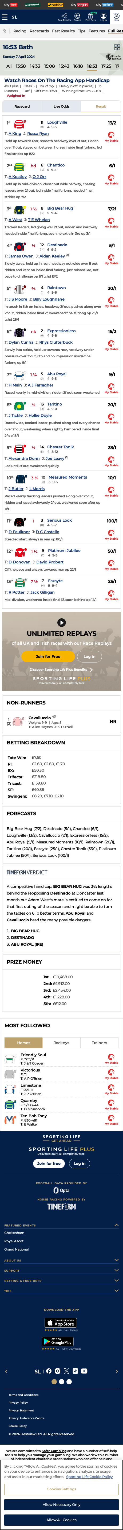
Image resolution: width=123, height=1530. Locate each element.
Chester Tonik (60, 447)
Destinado (57, 245)
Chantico (56, 165)
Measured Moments (68, 477)
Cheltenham (14, 1233)
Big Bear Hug (60, 208)
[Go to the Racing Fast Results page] (64, 17)
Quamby (29, 1100)
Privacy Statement (21, 1410)
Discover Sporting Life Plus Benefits (61, 670)
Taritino (54, 404)
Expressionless (61, 330)
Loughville (57, 122)
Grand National (16, 1249)
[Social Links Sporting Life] (54, 1381)
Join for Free (48, 656)
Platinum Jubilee (64, 550)
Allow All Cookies (61, 1521)
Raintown (56, 287)
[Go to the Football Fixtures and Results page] (77, 17)
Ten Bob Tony (34, 1116)
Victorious (30, 1070)
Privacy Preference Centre (26, 1418)
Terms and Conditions (23, 1395)
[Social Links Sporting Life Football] (69, 1381)
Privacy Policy (18, 1402)
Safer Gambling (54, 1451)
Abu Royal (56, 374)
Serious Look (59, 520)
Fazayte (55, 580)
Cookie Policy (18, 1426)
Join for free (49, 1163)
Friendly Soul (33, 1054)
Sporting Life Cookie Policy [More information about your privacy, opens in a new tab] (89, 1478)
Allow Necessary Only (62, 1506)
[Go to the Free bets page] (90, 17)
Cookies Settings (61, 1490)
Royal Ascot (13, 1241)
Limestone (31, 1085)
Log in (90, 656)
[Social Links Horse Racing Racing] (61, 1381)
